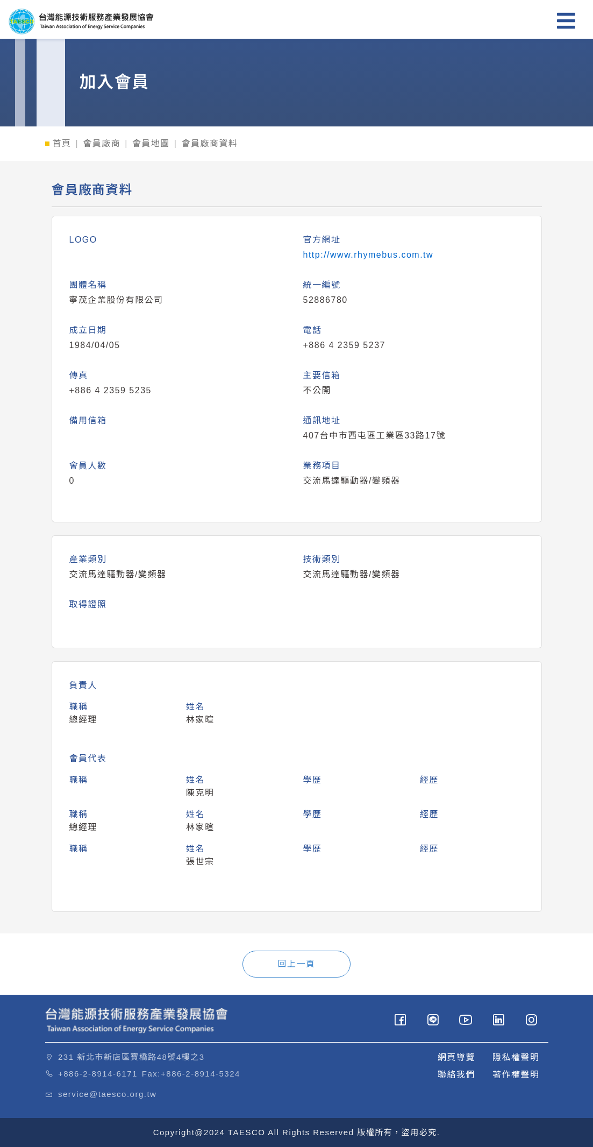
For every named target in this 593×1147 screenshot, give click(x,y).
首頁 (62, 143)
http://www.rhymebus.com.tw (368, 254)
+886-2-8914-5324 (200, 1073)
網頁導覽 (456, 1057)
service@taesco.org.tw (107, 1094)
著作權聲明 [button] (516, 1074)
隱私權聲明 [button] (516, 1057)
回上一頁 (296, 963)
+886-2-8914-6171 (98, 1073)
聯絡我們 (456, 1074)
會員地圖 (151, 143)
